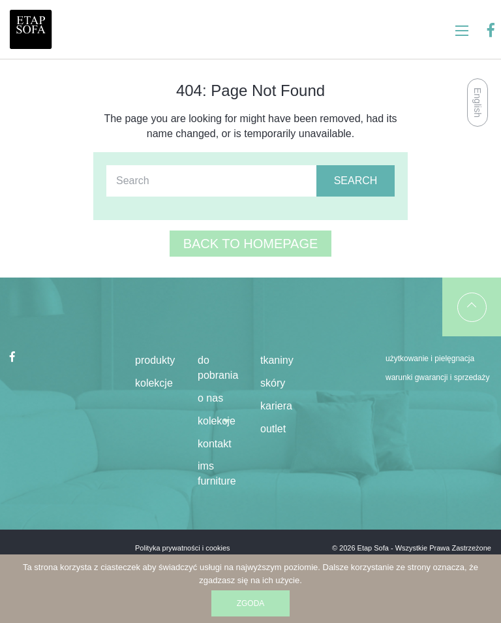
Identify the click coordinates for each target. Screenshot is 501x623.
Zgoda (251, 603)
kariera (276, 405)
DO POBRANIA (218, 368)
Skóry (272, 383)
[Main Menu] (461, 30)
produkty (155, 360)
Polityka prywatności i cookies (182, 548)
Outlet (273, 428)
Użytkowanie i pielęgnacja (430, 358)
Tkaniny (277, 360)
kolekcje (154, 383)
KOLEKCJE (216, 420)
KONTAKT (215, 443)
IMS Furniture (217, 473)
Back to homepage (250, 243)
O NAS (210, 398)
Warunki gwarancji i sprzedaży (437, 377)
